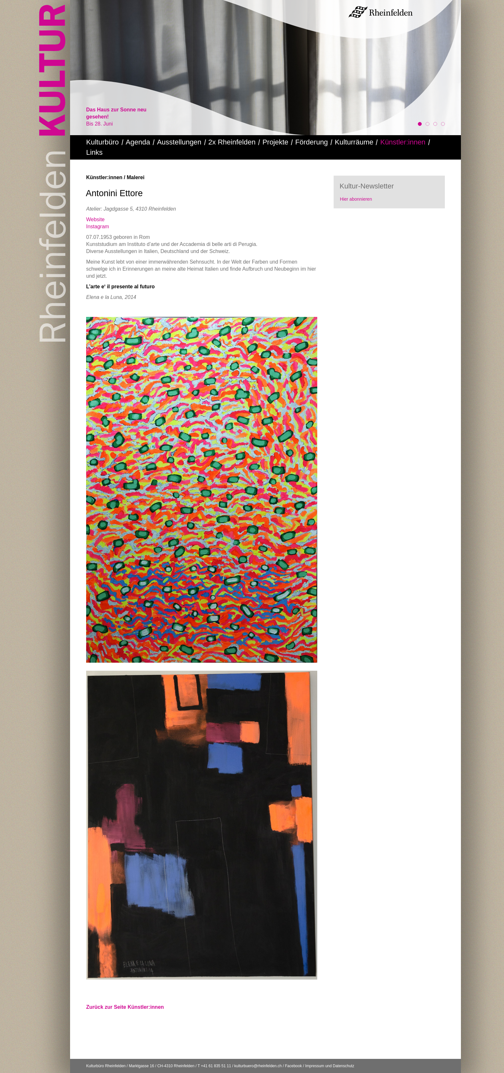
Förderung (311, 142)
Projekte (275, 142)
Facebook (293, 1066)
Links (94, 152)
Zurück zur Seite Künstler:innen (125, 1007)
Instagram (97, 226)
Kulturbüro (102, 142)
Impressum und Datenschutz (329, 1066)
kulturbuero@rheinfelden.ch (258, 1066)
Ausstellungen (179, 142)
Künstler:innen (403, 142)
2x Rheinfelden (232, 142)
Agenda (138, 142)
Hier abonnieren (356, 199)
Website (95, 219)
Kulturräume (354, 142)
